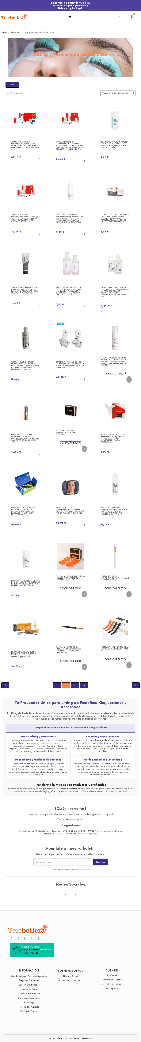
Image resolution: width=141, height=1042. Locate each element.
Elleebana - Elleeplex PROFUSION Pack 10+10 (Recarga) (66, 432)
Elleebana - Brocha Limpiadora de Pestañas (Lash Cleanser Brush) (115, 578)
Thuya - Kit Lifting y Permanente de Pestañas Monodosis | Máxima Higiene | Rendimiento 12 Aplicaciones (25, 145)
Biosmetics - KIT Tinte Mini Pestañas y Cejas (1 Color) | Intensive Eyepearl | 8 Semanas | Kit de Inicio (24, 654)
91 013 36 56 (70, 831)
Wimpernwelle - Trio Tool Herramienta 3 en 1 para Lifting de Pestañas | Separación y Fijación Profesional (113, 438)
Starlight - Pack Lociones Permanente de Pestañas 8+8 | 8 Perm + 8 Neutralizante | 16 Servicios (70, 365)
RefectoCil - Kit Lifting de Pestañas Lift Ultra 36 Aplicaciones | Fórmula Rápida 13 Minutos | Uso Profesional (23, 511)
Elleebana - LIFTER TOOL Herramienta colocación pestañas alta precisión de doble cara (69, 650)
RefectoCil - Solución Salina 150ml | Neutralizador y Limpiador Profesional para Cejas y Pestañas (114, 145)
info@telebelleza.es (41, 831)
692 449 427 (88, 831)
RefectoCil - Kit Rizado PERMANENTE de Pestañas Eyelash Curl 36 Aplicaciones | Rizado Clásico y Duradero (70, 510)
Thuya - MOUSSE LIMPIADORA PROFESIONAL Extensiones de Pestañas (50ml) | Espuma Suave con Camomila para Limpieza (114, 361)
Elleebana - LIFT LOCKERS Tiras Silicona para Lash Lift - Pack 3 (115, 649)
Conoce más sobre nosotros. (70, 819)
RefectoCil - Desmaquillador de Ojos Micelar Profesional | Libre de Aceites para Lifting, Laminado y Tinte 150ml (25, 583)
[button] (119, 16)
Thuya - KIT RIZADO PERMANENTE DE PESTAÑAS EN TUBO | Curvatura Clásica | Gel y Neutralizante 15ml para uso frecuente (24, 218)
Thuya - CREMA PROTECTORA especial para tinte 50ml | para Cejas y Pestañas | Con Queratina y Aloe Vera (24, 290)
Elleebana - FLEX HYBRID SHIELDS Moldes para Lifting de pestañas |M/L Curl (70, 578)
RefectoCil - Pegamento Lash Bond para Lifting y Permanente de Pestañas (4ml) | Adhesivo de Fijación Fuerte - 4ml (25, 438)
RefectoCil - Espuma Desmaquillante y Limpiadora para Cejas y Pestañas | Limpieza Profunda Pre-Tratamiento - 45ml (115, 511)
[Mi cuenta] (126, 16)
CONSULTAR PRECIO (115, 373)
